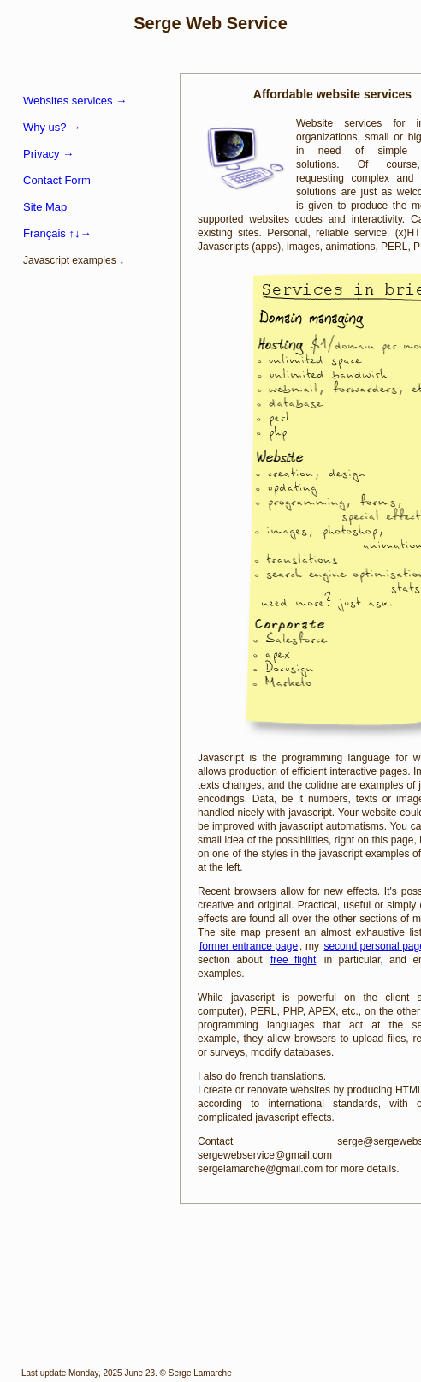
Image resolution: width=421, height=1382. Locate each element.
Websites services (75, 100)
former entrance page (248, 946)
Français (57, 233)
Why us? (51, 127)
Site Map (45, 206)
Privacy (48, 153)
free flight (293, 960)
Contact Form (57, 180)
